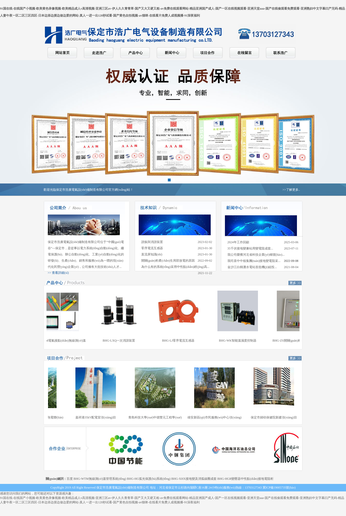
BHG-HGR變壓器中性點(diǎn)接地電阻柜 (245, 479)
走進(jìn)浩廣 (99, 52)
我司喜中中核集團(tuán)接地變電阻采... (254, 261)
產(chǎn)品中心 (135, 52)
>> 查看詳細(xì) (58, 273)
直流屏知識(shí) (151, 254)
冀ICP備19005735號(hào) (279, 487)
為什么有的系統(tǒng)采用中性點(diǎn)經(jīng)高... (175, 267)
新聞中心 (171, 52)
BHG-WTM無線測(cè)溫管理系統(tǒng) (100, 479)
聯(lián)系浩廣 (281, 52)
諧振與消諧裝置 (152, 242)
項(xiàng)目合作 (208, 52)
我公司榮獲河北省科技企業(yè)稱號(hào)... (256, 254)
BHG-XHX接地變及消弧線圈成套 (193, 479)
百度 (70, 479)
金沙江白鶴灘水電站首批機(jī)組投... (252, 267)
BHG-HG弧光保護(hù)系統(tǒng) (148, 479)
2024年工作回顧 (238, 242)
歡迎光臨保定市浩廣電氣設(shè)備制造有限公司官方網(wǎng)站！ (88, 189)
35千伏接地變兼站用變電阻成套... (250, 248)
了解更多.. (293, 189)
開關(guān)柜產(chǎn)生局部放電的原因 (168, 260)
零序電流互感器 (152, 248)
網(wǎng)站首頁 (62, 52)
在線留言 (244, 52)
